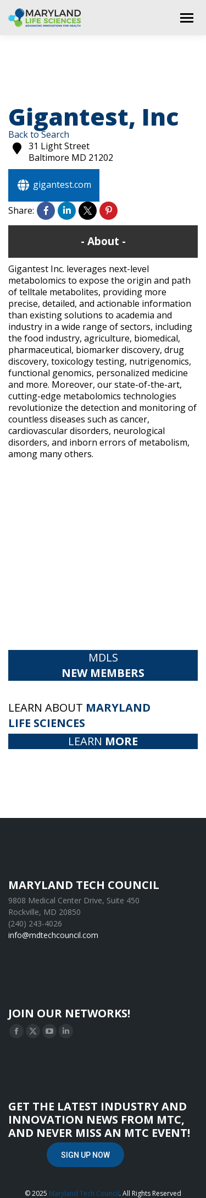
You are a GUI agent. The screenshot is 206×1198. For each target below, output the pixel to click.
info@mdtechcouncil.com (53, 935)
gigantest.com (53, 185)
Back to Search (38, 134)
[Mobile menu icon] (187, 18)
